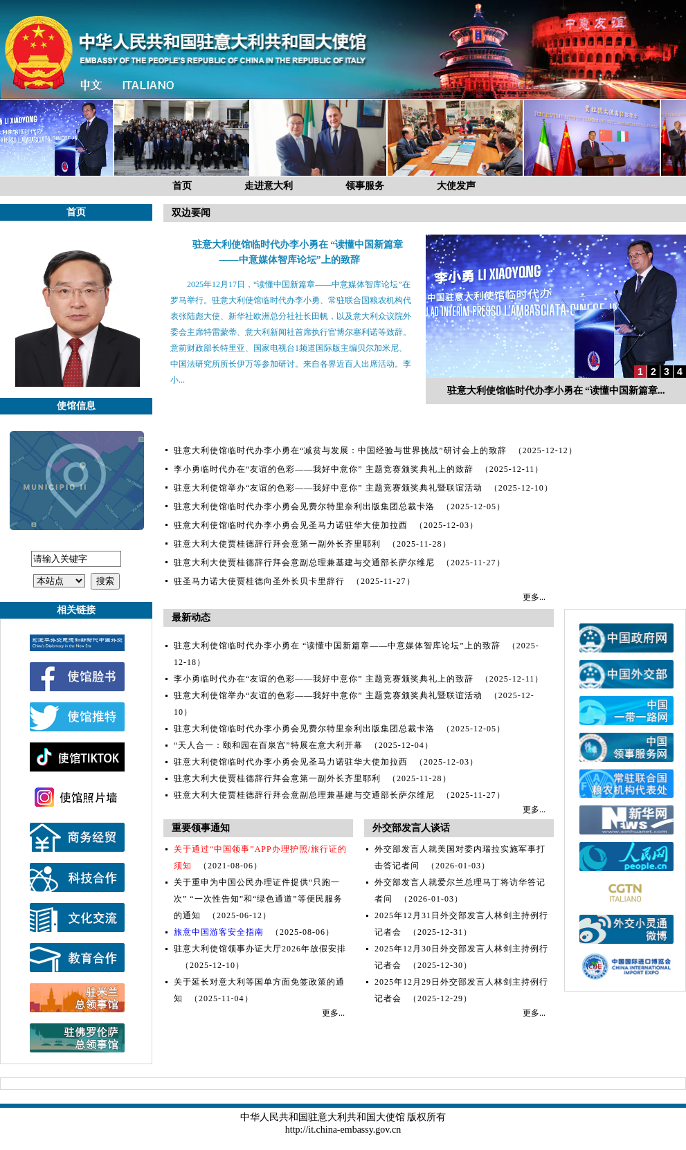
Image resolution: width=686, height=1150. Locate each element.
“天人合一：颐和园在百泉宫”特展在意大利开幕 (268, 745)
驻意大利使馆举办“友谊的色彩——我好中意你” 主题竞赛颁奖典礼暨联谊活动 (328, 488)
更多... (534, 597)
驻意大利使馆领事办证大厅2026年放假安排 (260, 948)
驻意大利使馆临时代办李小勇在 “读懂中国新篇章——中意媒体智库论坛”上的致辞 (337, 645)
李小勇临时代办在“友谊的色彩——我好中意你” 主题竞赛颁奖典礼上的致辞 (323, 469)
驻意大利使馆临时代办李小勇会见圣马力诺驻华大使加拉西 (291, 525)
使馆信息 (76, 406)
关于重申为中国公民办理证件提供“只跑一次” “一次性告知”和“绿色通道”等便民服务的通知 (258, 898)
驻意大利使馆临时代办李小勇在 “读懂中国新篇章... (556, 390)
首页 (182, 186)
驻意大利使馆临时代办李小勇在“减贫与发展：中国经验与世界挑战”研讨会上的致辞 (340, 450)
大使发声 (456, 186)
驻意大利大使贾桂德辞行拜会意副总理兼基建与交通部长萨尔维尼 (304, 562)
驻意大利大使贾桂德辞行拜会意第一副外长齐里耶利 (277, 544)
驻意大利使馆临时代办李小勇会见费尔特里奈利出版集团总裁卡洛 (304, 506)
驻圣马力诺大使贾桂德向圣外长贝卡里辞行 (259, 581)
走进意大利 (268, 186)
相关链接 (76, 610)
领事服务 (364, 186)
